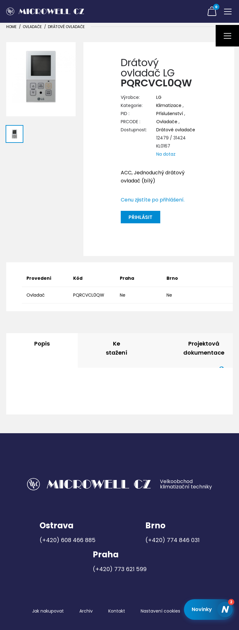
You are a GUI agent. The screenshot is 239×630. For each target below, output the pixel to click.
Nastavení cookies (160, 611)
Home (11, 26)
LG (159, 97)
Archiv (86, 611)
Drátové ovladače (66, 26)
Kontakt (116, 611)
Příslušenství (169, 113)
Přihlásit (140, 217)
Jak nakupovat (48, 611)
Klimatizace (168, 105)
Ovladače (32, 26)
